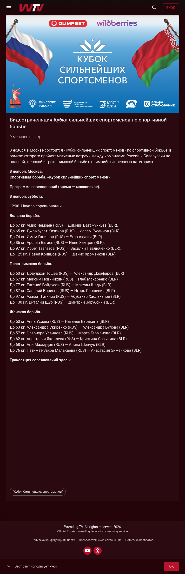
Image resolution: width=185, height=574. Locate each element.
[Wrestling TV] (31, 7)
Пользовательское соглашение (100, 540)
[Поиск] (154, 7)
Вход (171, 8)
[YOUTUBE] (87, 551)
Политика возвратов (139, 540)
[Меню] (8, 7)
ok (171, 566)
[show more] (8, 566)
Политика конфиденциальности (53, 540)
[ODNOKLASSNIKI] (97, 551)
